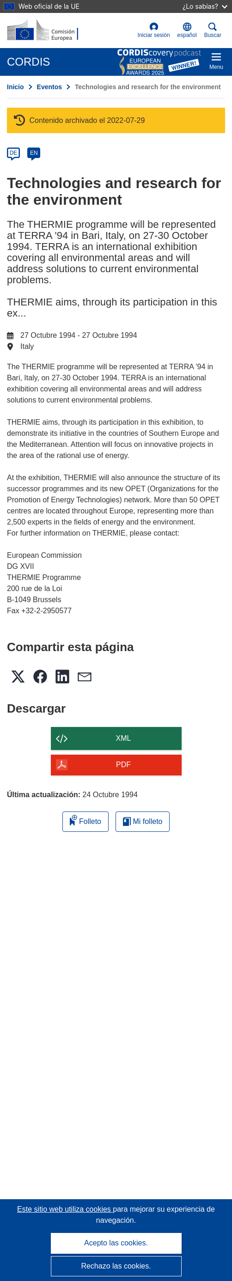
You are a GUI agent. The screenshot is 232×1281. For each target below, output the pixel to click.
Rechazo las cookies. (116, 1266)
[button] (187, 30)
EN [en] (34, 153)
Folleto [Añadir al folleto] (85, 820)
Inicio (15, 87)
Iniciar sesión (154, 30)
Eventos (49, 87)
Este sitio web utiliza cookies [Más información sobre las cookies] (65, 1209)
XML (123, 738)
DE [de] (14, 153)
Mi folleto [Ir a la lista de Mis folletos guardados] (142, 821)
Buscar (212, 30)
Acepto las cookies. (116, 1243)
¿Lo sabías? (205, 6)
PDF (123, 765)
